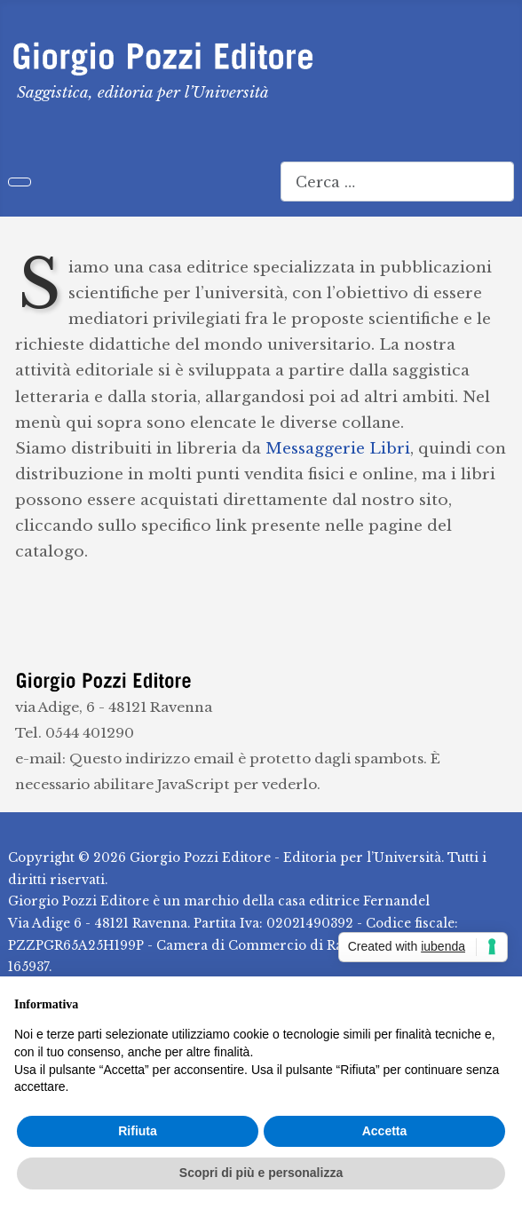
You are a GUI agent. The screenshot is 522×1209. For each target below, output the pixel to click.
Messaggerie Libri (337, 448)
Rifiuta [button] (137, 1131)
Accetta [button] (384, 1131)
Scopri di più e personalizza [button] (261, 1173)
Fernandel (396, 901)
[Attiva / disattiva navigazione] (19, 182)
